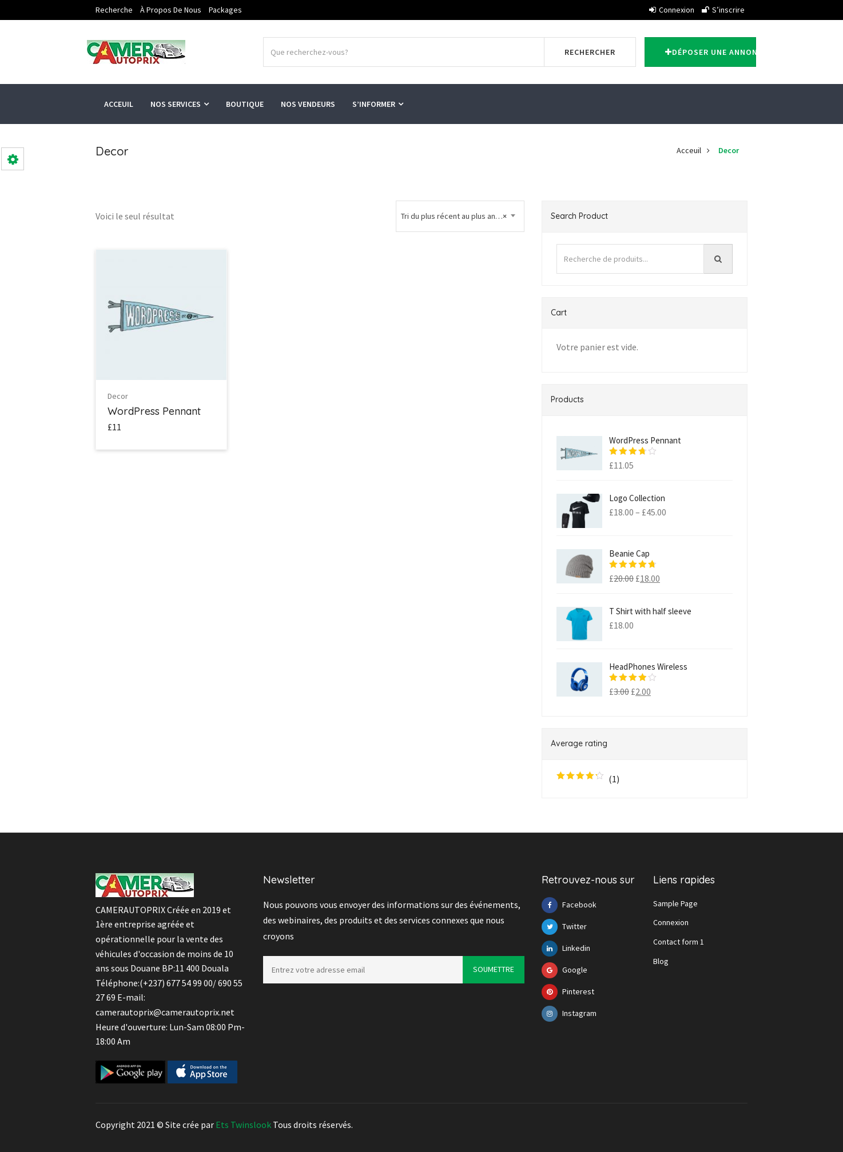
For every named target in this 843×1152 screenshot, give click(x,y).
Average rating (579, 743)
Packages (225, 10)
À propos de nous (170, 10)
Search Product (579, 216)
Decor (728, 150)
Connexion (671, 10)
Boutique (245, 104)
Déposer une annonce (710, 52)
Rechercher (589, 52)
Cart (559, 312)
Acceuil (118, 104)
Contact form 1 (678, 942)
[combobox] (460, 216)
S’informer (377, 104)
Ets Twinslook (243, 1124)
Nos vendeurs (308, 104)
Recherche (114, 10)
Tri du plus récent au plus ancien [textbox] (455, 216)
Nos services (179, 104)
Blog (661, 961)
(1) (587, 779)
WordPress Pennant (154, 411)
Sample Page (675, 903)
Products (567, 399)
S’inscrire (723, 10)
